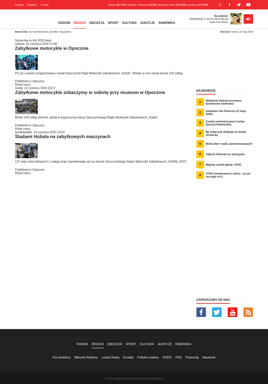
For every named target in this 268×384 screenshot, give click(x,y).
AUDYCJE (147, 22)
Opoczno (38, 81)
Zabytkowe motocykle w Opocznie (52, 48)
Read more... (23, 84)
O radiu (45, 4)
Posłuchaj (191, 357)
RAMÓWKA (167, 22)
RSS (178, 357)
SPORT (113, 22)
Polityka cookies (148, 357)
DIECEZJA (96, 22)
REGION (80, 22)
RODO (167, 357)
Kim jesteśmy (62, 357)
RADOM (64, 22)
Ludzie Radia (110, 357)
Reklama (32, 4)
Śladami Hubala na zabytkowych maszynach (63, 136)
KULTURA (129, 22)
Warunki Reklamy (86, 357)
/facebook (208, 357)
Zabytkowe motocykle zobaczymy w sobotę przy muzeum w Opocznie (90, 92)
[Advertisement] (224, 62)
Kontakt (19, 4)
